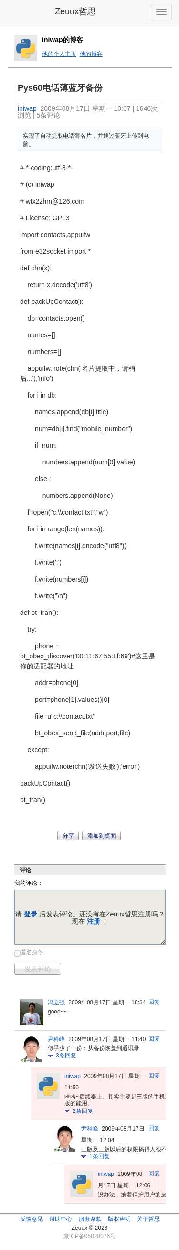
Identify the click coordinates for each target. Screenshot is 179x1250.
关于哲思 (148, 1219)
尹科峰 (56, 1039)
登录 (30, 914)
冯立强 (56, 1002)
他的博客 (91, 54)
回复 (154, 1002)
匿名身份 (32, 952)
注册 (93, 921)
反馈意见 (31, 1219)
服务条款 (90, 1219)
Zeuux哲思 (75, 11)
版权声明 (119, 1219)
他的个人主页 (59, 54)
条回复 (66, 1055)
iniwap (27, 108)
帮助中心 (60, 1219)
